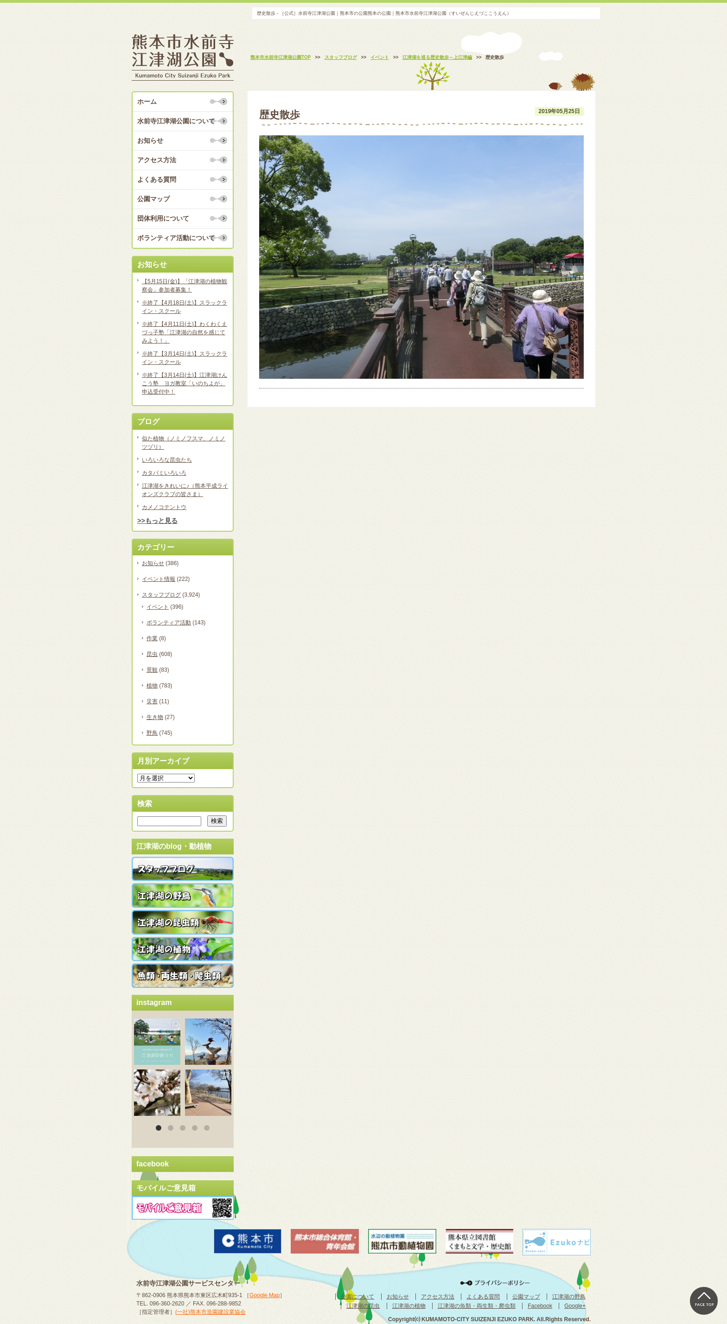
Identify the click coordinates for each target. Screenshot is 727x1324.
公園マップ (153, 199)
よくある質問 (156, 179)
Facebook (540, 1306)
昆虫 (152, 654)
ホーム (147, 101)
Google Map (264, 1295)
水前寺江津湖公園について (176, 121)
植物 (152, 685)
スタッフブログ (161, 595)
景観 (152, 670)
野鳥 (152, 733)
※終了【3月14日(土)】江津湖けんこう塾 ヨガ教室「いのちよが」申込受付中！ (184, 383)
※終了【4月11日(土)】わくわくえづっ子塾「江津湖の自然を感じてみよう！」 (184, 332)
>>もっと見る (157, 520)
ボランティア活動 (169, 622)
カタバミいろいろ (164, 473)
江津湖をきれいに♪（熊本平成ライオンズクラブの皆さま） (185, 490)
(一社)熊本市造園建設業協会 (210, 1312)
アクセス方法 (156, 160)
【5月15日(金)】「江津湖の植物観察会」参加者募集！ (184, 285)
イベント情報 (158, 579)
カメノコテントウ (164, 507)
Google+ (575, 1306)
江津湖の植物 (409, 1306)
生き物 (155, 717)
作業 (152, 638)
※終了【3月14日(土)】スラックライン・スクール (184, 357)
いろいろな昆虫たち (167, 460)
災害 (152, 701)
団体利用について (163, 218)
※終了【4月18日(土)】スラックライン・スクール (184, 306)
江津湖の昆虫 (363, 1306)
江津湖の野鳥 (569, 1296)
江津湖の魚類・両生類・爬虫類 (477, 1306)
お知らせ (150, 140)
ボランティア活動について (176, 238)
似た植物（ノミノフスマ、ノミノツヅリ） (183, 442)
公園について (357, 1296)
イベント (158, 607)
